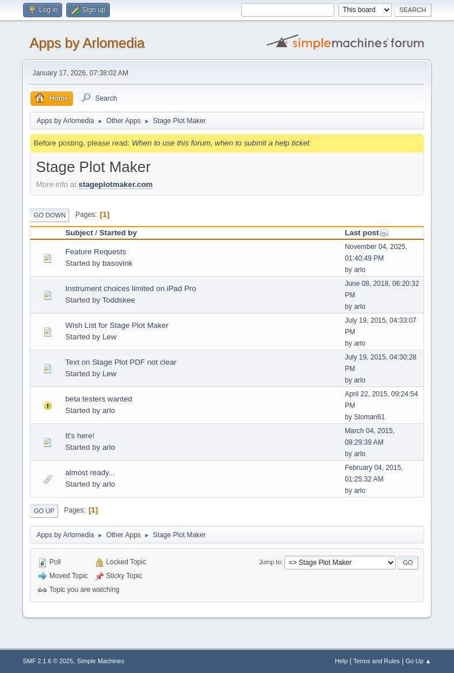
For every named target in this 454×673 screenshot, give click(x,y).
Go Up (43, 510)
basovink (117, 263)
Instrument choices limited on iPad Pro (130, 288)
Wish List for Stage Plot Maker (116, 325)
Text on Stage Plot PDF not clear (120, 362)
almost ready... (90, 472)
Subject (79, 232)
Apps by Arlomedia (86, 43)
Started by (118, 232)
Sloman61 (369, 417)
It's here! (79, 435)
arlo (359, 270)
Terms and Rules (376, 660)
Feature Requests (95, 251)
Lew (109, 336)
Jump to (270, 562)
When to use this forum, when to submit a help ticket (221, 143)
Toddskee (118, 300)
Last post (367, 232)
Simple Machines (100, 660)
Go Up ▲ (419, 660)
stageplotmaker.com (116, 184)
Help (341, 660)
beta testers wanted (98, 399)
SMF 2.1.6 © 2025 (47, 660)
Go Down (49, 215)
